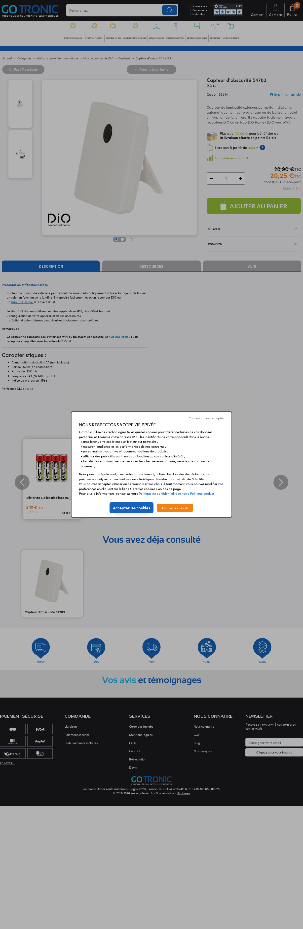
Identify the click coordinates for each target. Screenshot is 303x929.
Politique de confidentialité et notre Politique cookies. (177, 493)
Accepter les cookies (131, 507)
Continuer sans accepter (206, 418)
